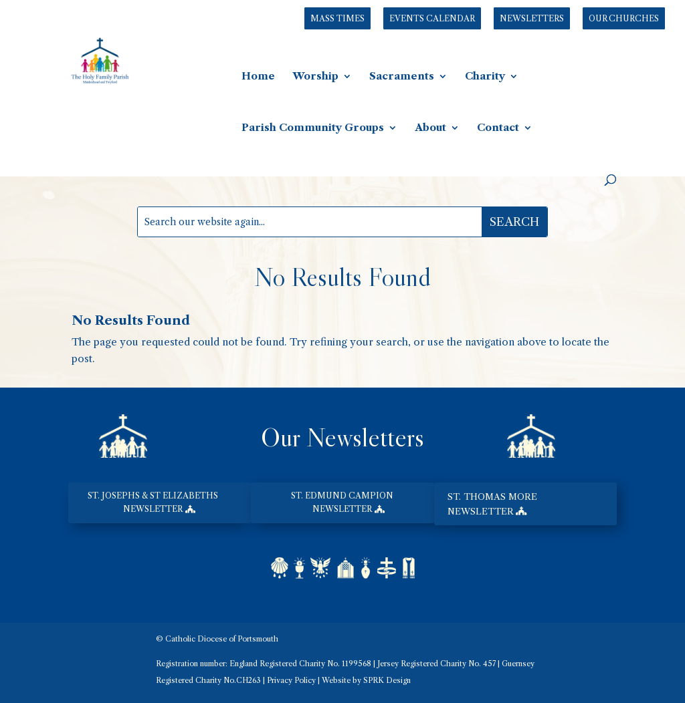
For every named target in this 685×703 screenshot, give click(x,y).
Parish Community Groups (312, 128)
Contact (498, 128)
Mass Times (337, 18)
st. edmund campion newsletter (342, 502)
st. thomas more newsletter (492, 504)
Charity (485, 77)
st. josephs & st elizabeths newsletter (153, 502)
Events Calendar (432, 18)
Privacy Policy (291, 680)
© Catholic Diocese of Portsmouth (217, 639)
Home (258, 77)
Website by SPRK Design (366, 680)
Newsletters (532, 18)
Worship (315, 77)
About (430, 128)
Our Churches (624, 18)
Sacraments (401, 77)
